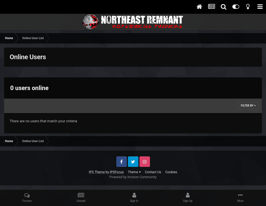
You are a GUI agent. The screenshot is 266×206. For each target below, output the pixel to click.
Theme (134, 172)
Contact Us (153, 172)
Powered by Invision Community (133, 177)
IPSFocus (116, 172)
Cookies (171, 172)
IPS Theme (97, 172)
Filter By (248, 105)
